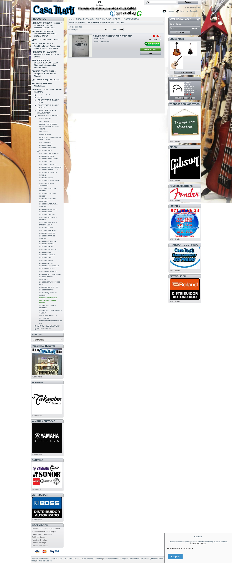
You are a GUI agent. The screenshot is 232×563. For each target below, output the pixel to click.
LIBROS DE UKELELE (47, 255)
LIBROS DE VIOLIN (46, 260)
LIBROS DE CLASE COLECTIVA (50, 167)
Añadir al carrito (150, 49)
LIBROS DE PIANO (46, 228)
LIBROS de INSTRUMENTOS (48, 116)
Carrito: (182, 11)
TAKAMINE (38, 382)
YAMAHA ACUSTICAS (43, 421)
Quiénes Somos (38, 537)
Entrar (197, 8)
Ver (114, 30)
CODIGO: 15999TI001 (101, 42)
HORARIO (174, 206)
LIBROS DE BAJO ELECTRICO (50, 153)
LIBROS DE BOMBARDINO (49, 159)
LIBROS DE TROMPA (46, 244)
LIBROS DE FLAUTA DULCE (49, 180)
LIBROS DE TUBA (45, 252)
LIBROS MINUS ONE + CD (48, 287)
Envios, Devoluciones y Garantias (46, 529)
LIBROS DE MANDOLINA (48, 209)
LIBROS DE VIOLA (46, 257)
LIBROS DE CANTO (46, 162)
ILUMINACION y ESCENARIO (47, 80)
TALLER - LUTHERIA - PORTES (48, 40)
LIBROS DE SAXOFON (47, 230)
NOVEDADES (176, 39)
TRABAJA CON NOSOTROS (184, 104)
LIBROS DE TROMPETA (47, 249)
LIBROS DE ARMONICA (47, 148)
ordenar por (73, 30)
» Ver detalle (175, 141)
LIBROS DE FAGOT (46, 178)
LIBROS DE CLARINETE (48, 164)
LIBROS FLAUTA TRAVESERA (50, 274)
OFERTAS (174, 78)
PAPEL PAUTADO (44, 329)
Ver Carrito (180, 32)
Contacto (99, 5)
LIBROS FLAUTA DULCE (48, 271)
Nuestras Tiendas (39, 540)
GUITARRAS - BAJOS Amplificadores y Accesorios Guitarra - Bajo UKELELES (47, 45)
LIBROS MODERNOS (47, 290)
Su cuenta (170, 11)
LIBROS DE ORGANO (47, 214)
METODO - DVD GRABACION (48, 326)
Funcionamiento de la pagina (44, 531)
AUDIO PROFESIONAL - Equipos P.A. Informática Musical (45, 73)
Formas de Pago (39, 543)
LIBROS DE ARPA (45, 150)
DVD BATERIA (44, 132)
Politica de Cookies (40, 546)
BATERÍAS (37, 460)
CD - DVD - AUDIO (44, 95)
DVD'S (39, 97)
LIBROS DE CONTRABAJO (49, 170)
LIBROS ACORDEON (46, 142)
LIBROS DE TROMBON (47, 241)
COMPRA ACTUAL (179, 19)
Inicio (70, 19)
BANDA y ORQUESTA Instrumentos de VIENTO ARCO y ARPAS (45, 33)
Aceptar (175, 556)
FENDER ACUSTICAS (181, 186)
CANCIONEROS (45, 119)
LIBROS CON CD (45, 145)
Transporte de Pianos (183, 244)
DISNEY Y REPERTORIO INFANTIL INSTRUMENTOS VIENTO (49, 126)
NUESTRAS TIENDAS (43, 346)
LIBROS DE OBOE (46, 212)
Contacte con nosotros (40, 559)
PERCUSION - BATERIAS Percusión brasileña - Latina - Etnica (47, 54)
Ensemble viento (45, 134)
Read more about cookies (180, 548)
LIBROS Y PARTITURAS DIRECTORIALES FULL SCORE (48, 300)
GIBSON (173, 147)
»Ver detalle (37, 377)
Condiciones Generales (41, 534)
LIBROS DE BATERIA (46, 156)
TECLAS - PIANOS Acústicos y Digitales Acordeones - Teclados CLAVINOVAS (48, 25)
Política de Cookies (198, 544)
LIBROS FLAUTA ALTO (47, 268)
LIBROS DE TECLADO (47, 233)
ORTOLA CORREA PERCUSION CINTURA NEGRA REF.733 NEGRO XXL (190, 87)
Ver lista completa (184, 72)
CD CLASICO (44, 121)
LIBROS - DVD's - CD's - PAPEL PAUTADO (93, 19)
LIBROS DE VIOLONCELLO (49, 266)
